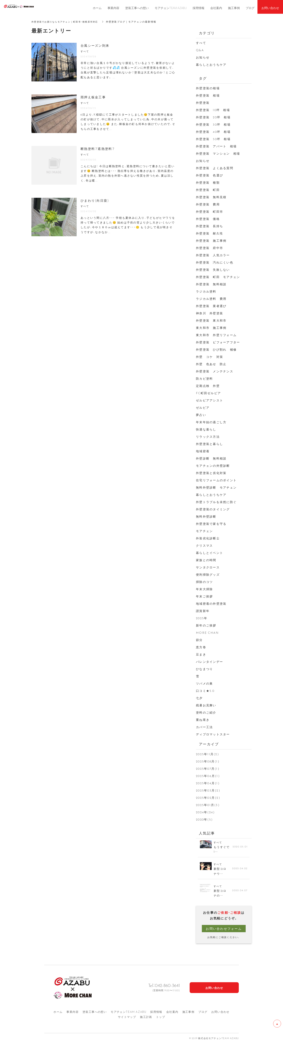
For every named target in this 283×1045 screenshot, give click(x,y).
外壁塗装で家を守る (211, 524)
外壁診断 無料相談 (211, 458)
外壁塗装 (204, 102)
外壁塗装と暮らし (209, 444)
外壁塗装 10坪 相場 (213, 110)
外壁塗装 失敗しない (213, 269)
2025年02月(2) (208, 797)
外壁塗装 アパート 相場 (216, 146)
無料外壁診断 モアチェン (216, 487)
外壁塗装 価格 (208, 219)
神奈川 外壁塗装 (209, 313)
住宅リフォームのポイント (216, 480)
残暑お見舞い (206, 705)
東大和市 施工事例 (211, 328)
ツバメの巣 (204, 683)
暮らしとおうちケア (211, 64)
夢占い (201, 415)
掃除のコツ (204, 582)
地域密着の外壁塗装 (211, 603)
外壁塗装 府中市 (209, 248)
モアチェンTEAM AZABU (171, 8)
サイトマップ (127, 1018)
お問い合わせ (220, 1013)
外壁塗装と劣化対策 (211, 473)
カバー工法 (204, 727)
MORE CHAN (207, 632)
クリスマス (204, 545)
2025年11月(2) (207, 754)
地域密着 (202, 451)
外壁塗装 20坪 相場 (213, 117)
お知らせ (202, 57)
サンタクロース (208, 567)
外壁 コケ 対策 (209, 357)
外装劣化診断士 (208, 538)
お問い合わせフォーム (224, 930)
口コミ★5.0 (205, 690)
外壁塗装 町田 (208, 190)
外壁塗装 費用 (208, 204)
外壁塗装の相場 (208, 88)
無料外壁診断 (206, 516)
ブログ (202, 1013)
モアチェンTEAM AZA (128, 1013)
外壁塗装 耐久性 (209, 233)
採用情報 (156, 1013)
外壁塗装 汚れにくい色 (214, 262)
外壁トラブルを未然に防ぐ (216, 502)
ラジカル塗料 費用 (211, 298)
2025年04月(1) (208, 783)
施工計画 (146, 1018)
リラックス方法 (208, 436)
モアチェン (204, 531)
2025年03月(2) (208, 790)
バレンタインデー (209, 661)
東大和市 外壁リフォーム (216, 335)
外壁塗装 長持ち (209, 226)
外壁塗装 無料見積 (211, 197)
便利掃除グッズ (208, 574)
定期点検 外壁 (208, 386)
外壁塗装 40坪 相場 (213, 131)
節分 (199, 640)
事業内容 (72, 1013)
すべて (201, 43)
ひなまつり (204, 669)
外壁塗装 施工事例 (211, 240)
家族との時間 (206, 560)
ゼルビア (202, 407)
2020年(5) (204, 819)
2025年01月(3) (208, 805)
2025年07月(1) (208, 768)
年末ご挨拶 (204, 596)
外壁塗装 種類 (208, 182)
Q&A (200, 50)
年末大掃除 (204, 589)
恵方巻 (201, 647)
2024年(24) (205, 812)
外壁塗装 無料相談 (211, 284)
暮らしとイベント (209, 553)
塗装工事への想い (95, 1013)
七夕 (199, 698)
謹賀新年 (202, 611)
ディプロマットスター (213, 734)
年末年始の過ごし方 (211, 422)
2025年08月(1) (208, 761)
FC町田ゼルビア (208, 393)
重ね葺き (202, 720)
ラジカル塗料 (206, 291)
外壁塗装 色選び (209, 175)
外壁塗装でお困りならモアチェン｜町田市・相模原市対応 (67, 21)
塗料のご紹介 (206, 712)
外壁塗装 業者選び (211, 306)
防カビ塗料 (204, 378)
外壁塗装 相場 (208, 95)
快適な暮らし (206, 429)
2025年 (201, 618)
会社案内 (172, 1013)
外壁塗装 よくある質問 (214, 168)
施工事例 (188, 1013)
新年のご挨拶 (206, 625)
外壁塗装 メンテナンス (214, 371)
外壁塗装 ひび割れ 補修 (216, 349)
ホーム (57, 1013)
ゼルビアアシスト (209, 400)
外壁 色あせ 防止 (211, 364)
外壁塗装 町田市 (209, 211)
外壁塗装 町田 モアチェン (218, 277)
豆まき (201, 654)
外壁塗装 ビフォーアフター (218, 342)
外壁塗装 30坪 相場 (213, 124)
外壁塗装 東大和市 (211, 320)
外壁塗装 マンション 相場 (218, 153)
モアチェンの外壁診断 (213, 465)
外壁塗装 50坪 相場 (213, 139)
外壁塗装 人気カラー (213, 255)
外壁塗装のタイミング (213, 509)
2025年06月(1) (208, 776)
